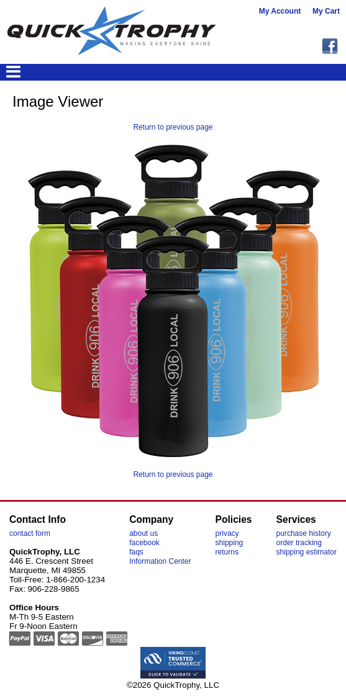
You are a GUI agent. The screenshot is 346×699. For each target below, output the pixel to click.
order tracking (299, 542)
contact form (29, 533)
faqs (136, 552)
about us (143, 533)
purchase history (303, 533)
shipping (230, 542)
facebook (144, 542)
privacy (227, 533)
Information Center (160, 561)
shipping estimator (306, 552)
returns (227, 552)
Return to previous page (172, 127)
